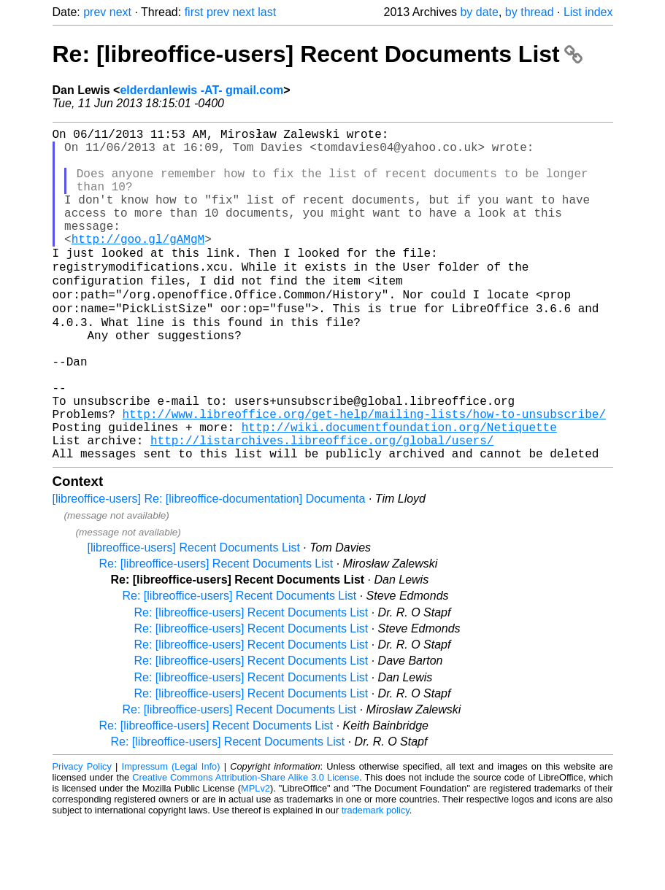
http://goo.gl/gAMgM (138, 265)
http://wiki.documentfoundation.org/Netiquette (399, 489)
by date (479, 12)
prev (94, 12)
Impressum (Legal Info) (171, 834)
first (194, 12)
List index (588, 12)
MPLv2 (255, 856)
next (120, 12)
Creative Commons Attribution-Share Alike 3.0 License (245, 845)
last (267, 12)
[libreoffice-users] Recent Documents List (194, 616)
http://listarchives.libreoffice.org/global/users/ (321, 506)
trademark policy (376, 878)
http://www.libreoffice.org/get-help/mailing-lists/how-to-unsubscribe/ (364, 473)
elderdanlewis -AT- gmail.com (201, 90)
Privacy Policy (82, 834)
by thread (529, 12)
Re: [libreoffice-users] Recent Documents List (318, 54)
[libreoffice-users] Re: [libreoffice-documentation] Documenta (209, 567)
